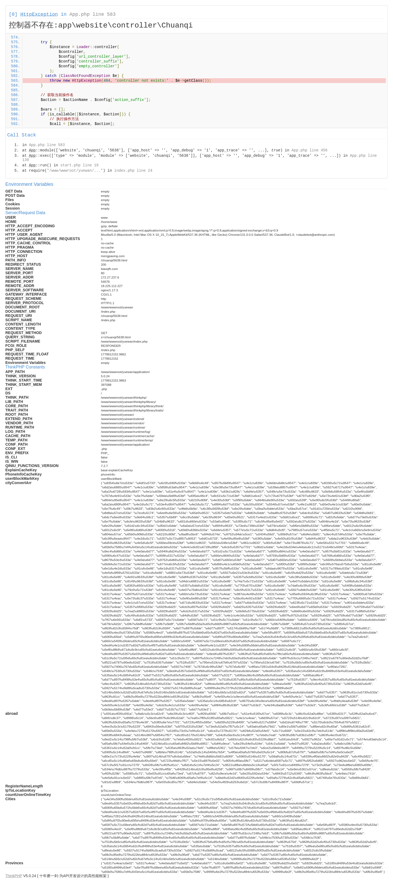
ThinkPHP (13, 876)
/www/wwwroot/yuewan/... (75, 170)
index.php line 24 (133, 170)
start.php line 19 (79, 165)
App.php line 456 (309, 150)
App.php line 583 (92, 14)
